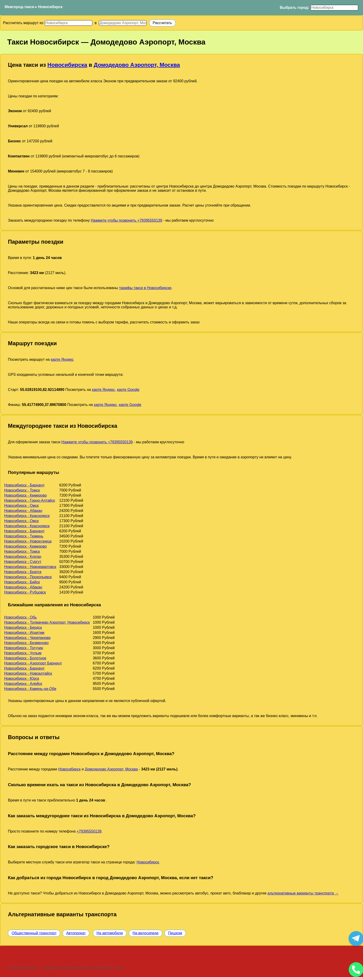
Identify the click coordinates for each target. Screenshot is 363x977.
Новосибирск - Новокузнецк (28, 541)
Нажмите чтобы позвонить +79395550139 (126, 220)
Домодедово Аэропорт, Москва (137, 65)
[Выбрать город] (334, 7)
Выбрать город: (294, 8)
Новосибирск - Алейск (23, 684)
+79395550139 (89, 831)
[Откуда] (68, 23)
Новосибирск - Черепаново (27, 638)
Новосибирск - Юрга (21, 678)
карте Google (128, 390)
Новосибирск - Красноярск (27, 516)
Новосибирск (50, 7)
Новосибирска (67, 65)
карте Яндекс (62, 359)
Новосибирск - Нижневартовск (30, 567)
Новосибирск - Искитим (24, 633)
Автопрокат (76, 933)
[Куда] (123, 23)
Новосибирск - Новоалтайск (28, 673)
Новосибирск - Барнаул (24, 485)
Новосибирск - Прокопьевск (28, 577)
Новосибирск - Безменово (26, 643)
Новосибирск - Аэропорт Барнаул (33, 663)
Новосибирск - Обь (20, 617)
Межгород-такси (19, 7)
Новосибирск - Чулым (22, 653)
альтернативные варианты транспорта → (303, 893)
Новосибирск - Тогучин (23, 648)
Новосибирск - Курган (22, 557)
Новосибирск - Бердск (23, 627)
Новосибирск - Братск (22, 572)
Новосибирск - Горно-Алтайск (29, 500)
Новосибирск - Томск (22, 490)
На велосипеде (145, 933)
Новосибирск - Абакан (23, 511)
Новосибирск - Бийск (22, 582)
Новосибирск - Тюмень (23, 536)
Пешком (175, 933)
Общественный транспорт (34, 933)
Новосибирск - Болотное (25, 658)
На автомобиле (110, 933)
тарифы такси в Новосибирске (145, 288)
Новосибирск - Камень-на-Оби (30, 689)
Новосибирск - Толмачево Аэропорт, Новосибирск (47, 622)
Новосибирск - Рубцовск (25, 592)
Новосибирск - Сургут (22, 562)
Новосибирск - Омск (21, 506)
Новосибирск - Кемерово (25, 495)
